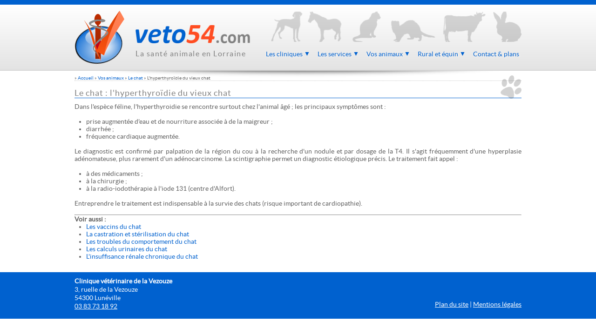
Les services (338, 54)
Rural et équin (442, 54)
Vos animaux (388, 54)
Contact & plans (496, 54)
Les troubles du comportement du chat (141, 241)
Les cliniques (288, 54)
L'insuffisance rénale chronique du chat (142, 256)
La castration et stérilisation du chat (137, 234)
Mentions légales (497, 304)
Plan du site (451, 304)
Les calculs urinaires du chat (126, 249)
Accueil (86, 77)
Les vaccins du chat (113, 226)
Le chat (135, 77)
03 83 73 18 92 (95, 306)
